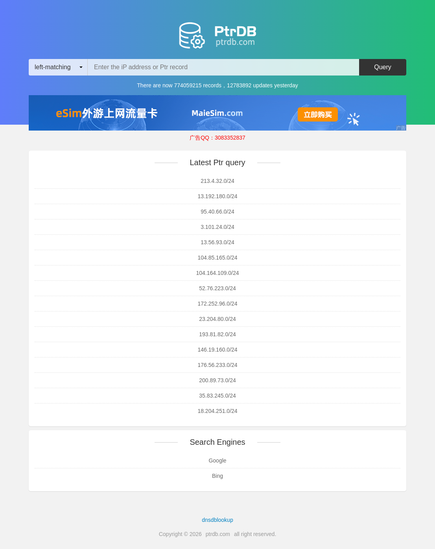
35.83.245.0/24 (217, 395)
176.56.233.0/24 (217, 365)
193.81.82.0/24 (217, 334)
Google (217, 460)
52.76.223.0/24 (217, 288)
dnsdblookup (217, 520)
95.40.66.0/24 (217, 211)
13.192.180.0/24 (217, 196)
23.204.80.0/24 (217, 319)
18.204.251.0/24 (217, 411)
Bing (217, 476)
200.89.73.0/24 (217, 380)
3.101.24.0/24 (217, 227)
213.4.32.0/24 (217, 181)
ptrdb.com (218, 534)
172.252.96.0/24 (217, 303)
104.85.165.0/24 (217, 257)
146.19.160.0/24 (217, 349)
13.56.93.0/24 (217, 242)
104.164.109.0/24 (217, 273)
